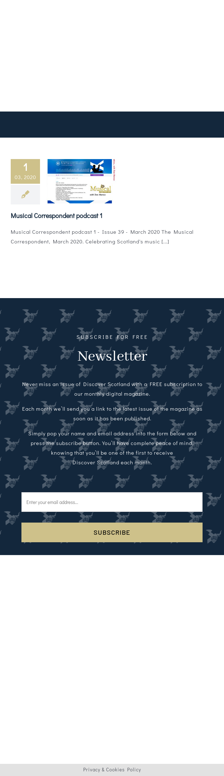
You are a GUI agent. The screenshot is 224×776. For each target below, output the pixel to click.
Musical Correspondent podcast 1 (56, 215)
